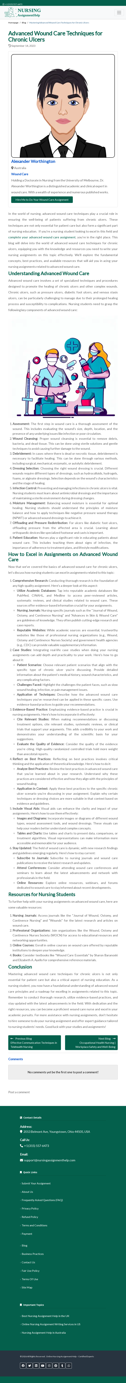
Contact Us (28, 1262)
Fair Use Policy (30, 1270)
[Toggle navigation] (119, 12)
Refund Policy (30, 1216)
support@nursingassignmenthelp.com (49, 1160)
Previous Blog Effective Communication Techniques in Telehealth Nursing (33, 1042)
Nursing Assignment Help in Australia (44, 1332)
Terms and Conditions (34, 1225)
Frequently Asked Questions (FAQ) (42, 1200)
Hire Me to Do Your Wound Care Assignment (42, 199)
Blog (24, 1245)
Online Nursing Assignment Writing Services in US (51, 1324)
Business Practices (33, 1253)
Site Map (27, 1287)
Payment (27, 1233)
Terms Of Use (30, 1279)
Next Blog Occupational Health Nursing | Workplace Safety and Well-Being (95, 1042)
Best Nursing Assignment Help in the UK (45, 1315)
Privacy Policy (30, 1208)
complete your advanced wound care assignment (42, 237)
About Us (27, 1191)
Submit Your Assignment (36, 1183)
